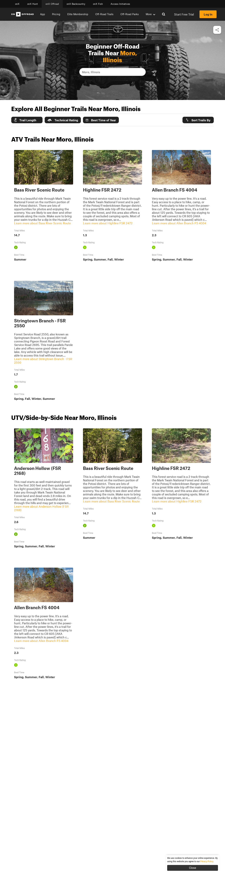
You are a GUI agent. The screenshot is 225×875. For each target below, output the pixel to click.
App (42, 14)
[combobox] (82, 72)
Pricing (56, 14)
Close (192, 868)
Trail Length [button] (25, 120)
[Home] (22, 14)
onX (17, 3)
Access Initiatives (120, 3)
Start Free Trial (184, 14)
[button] (217, 30)
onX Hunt (32, 3)
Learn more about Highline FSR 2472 (108, 223)
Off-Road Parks (129, 14)
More (150, 14)
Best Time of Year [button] (101, 120)
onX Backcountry (76, 3)
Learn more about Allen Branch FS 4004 (179, 223)
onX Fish (98, 3)
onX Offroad (52, 3)
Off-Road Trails (104, 14)
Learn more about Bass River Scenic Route (42, 223)
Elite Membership (77, 14)
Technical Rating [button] (62, 120)
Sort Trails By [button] (197, 120)
